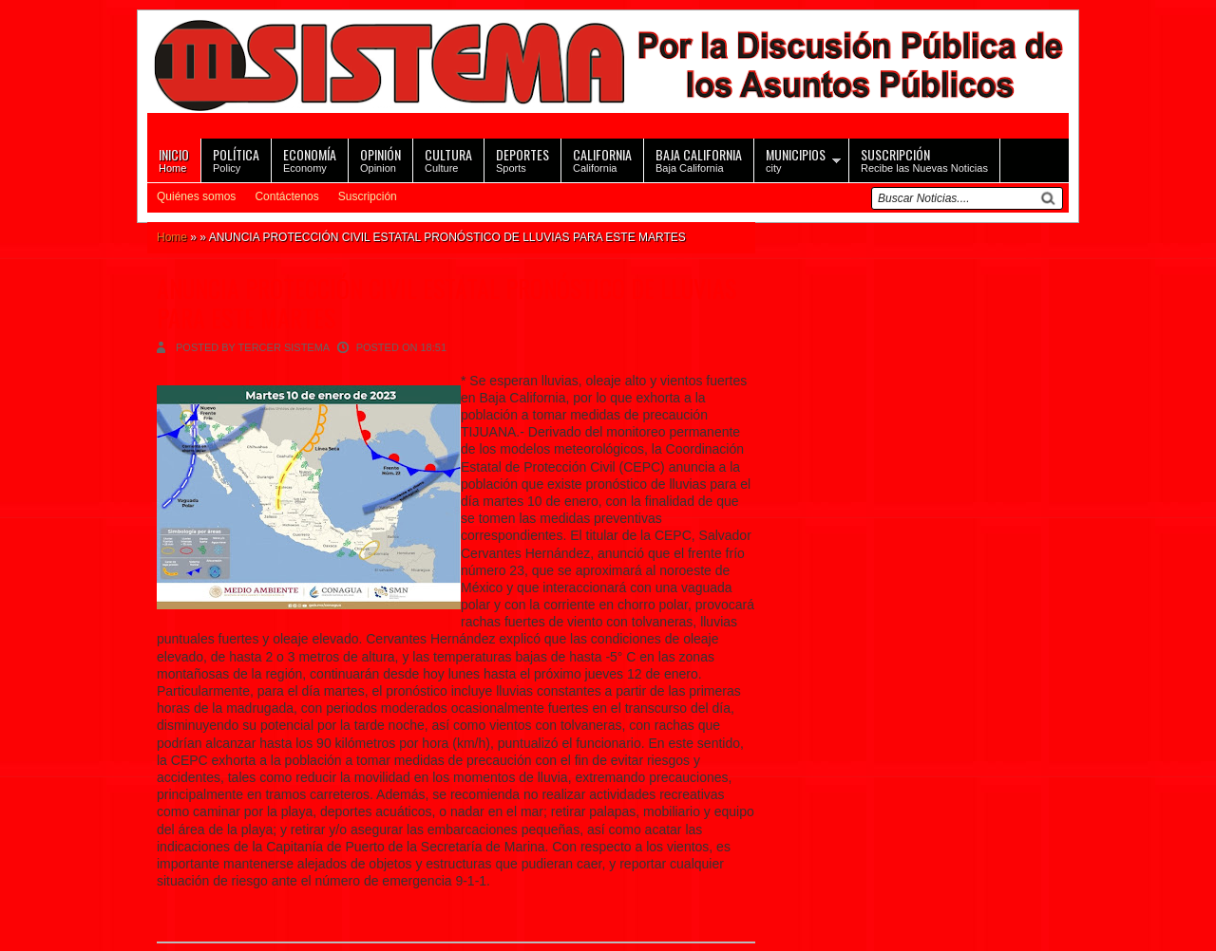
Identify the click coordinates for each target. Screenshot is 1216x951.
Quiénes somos (196, 196)
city (796, 159)
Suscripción (367, 196)
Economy (309, 159)
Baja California (699, 159)
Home (174, 159)
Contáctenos (286, 196)
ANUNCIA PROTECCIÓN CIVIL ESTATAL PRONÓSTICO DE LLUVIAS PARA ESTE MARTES (446, 303)
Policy (236, 159)
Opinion (380, 159)
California (602, 159)
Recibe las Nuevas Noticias (924, 159)
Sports (522, 159)
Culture (448, 159)
